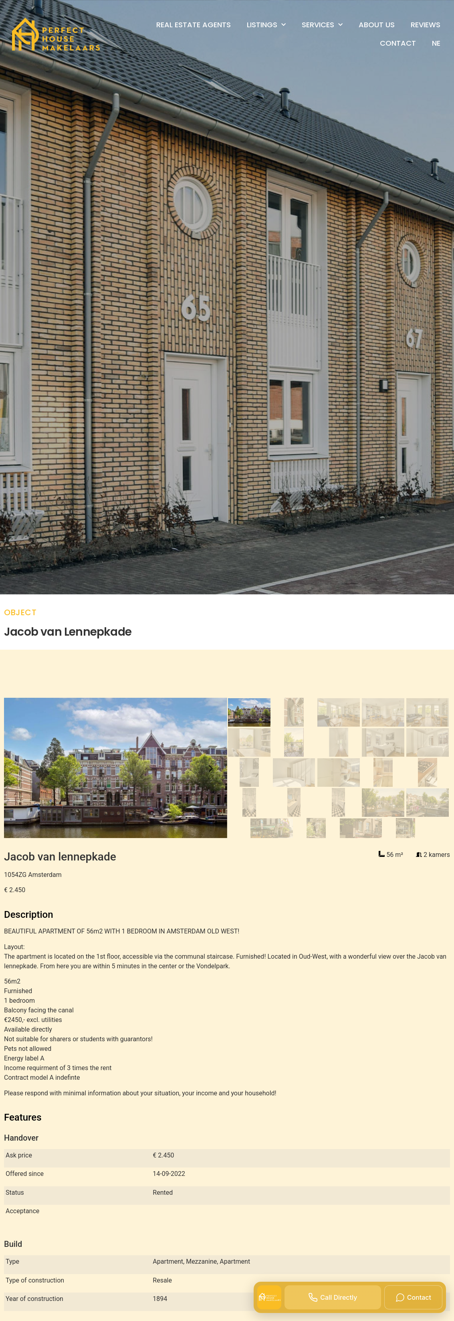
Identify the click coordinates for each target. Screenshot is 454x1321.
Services (322, 25)
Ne (436, 43)
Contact (398, 43)
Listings (266, 25)
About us (377, 25)
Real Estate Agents (193, 25)
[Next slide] (210, 767)
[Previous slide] (20, 767)
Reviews (425, 25)
